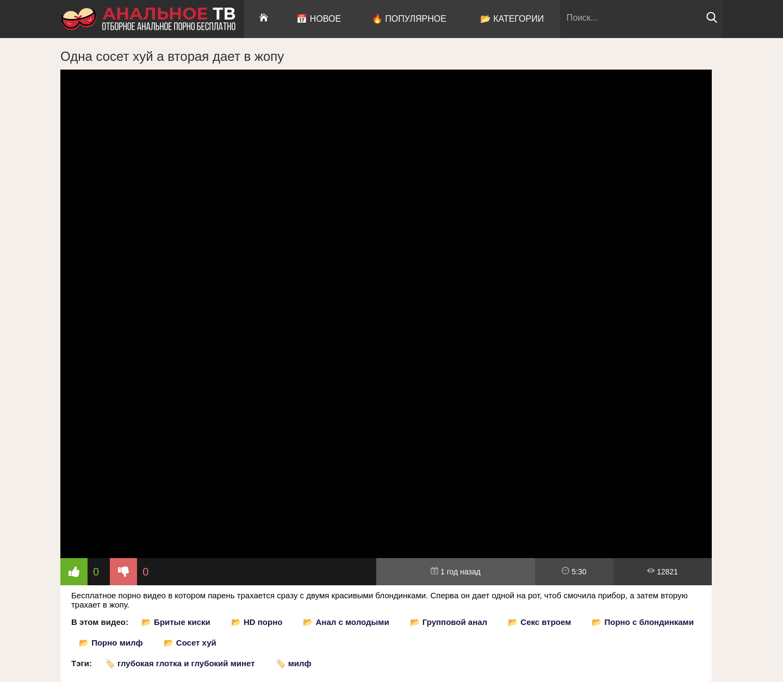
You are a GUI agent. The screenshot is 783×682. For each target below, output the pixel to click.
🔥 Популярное (409, 18)
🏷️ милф (294, 663)
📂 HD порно (257, 622)
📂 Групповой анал (449, 622)
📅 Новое (318, 18)
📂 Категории (512, 18)
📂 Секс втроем (539, 622)
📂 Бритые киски (175, 622)
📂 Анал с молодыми (346, 622)
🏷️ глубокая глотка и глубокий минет (180, 663)
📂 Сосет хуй (190, 642)
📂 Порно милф (111, 642)
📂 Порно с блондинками (643, 622)
